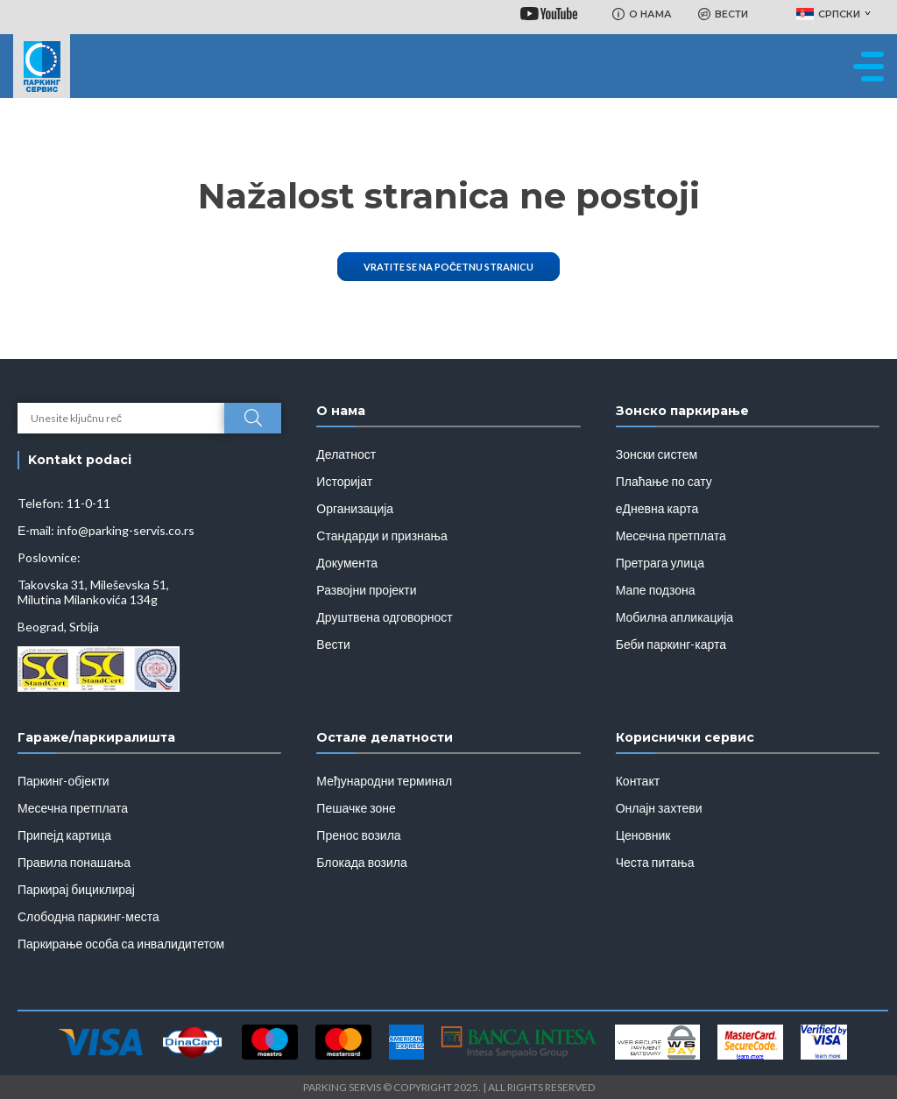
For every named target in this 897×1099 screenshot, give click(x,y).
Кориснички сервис (685, 737)
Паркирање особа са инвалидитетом (121, 943)
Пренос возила (358, 835)
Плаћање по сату (664, 481)
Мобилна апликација (674, 616)
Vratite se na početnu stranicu (448, 266)
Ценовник (643, 835)
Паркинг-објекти (63, 780)
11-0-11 (88, 503)
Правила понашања (74, 862)
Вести (333, 644)
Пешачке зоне (356, 807)
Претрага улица (660, 562)
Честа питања (655, 862)
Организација (354, 508)
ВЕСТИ (723, 14)
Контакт (638, 780)
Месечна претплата (671, 535)
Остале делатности (384, 737)
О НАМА (642, 14)
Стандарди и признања (381, 535)
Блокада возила (361, 862)
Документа (347, 562)
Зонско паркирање (682, 411)
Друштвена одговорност (384, 616)
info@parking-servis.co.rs (125, 530)
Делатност (346, 454)
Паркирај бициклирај (76, 889)
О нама (340, 411)
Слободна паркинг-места (88, 916)
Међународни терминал (384, 780)
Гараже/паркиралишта (96, 737)
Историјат (344, 481)
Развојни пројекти (366, 589)
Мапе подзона (656, 589)
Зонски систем (656, 454)
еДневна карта (657, 508)
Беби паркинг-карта (671, 644)
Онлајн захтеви (659, 807)
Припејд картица (64, 835)
